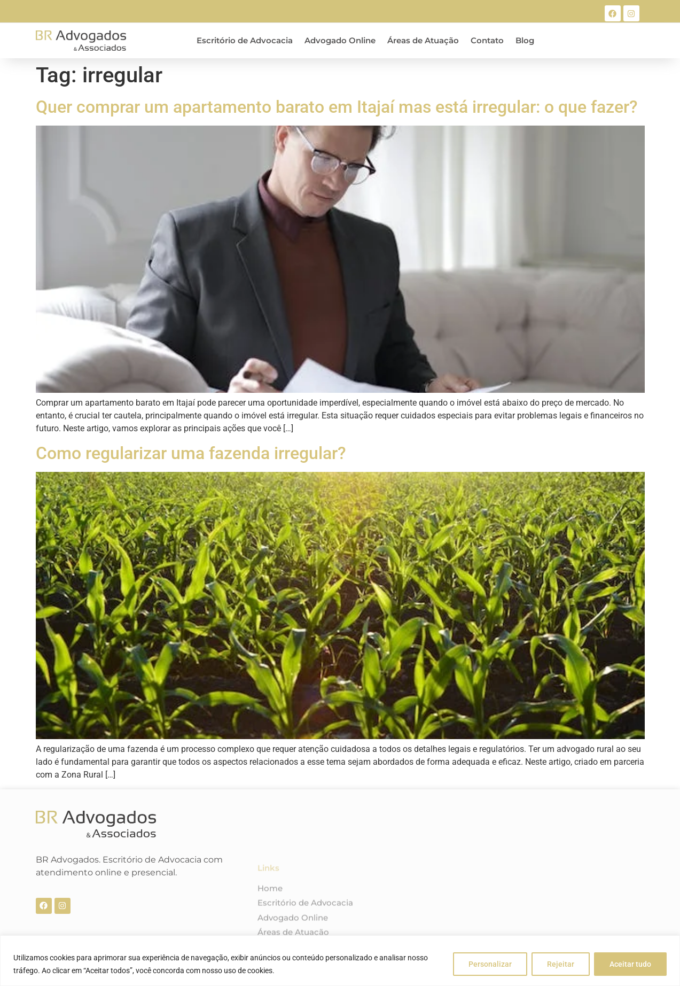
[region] (340, 960)
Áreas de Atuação (423, 40)
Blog (524, 40)
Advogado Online (340, 40)
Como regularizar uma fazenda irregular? (191, 453)
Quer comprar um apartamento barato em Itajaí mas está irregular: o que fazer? (337, 107)
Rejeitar (560, 964)
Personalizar (490, 964)
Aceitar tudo (630, 964)
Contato (487, 40)
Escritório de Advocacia (245, 40)
